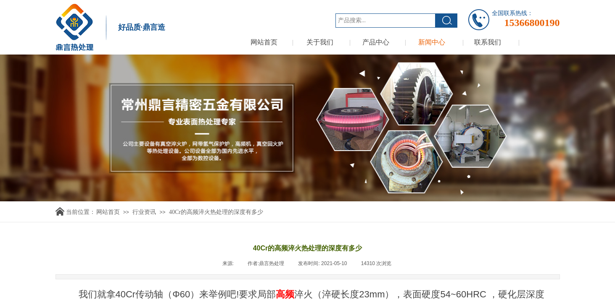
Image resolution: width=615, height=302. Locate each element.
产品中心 (375, 42)
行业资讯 (144, 212)
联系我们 (487, 42)
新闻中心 (431, 42)
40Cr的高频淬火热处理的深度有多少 (216, 212)
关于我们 (319, 42)
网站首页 (264, 42)
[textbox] (385, 20)
